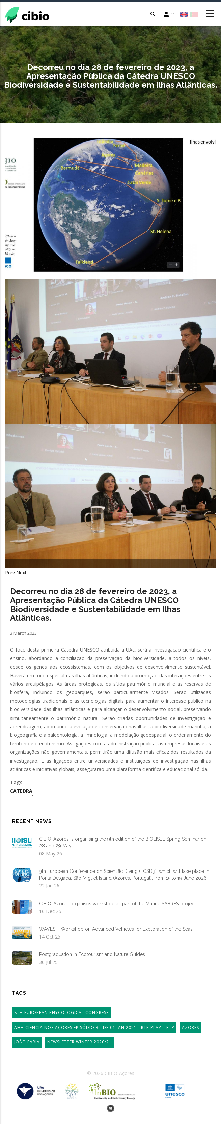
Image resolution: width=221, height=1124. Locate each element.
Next (21, 572)
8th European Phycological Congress (61, 1012)
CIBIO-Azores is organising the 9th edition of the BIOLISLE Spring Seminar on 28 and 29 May (122, 842)
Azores (190, 1027)
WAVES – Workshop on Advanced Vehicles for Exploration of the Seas (116, 929)
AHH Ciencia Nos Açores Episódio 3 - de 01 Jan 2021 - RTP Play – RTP (94, 1027)
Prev (10, 572)
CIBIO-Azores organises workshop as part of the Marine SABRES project (117, 903)
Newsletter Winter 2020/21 (79, 1042)
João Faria (27, 1042)
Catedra (21, 791)
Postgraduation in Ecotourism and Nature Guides (92, 954)
